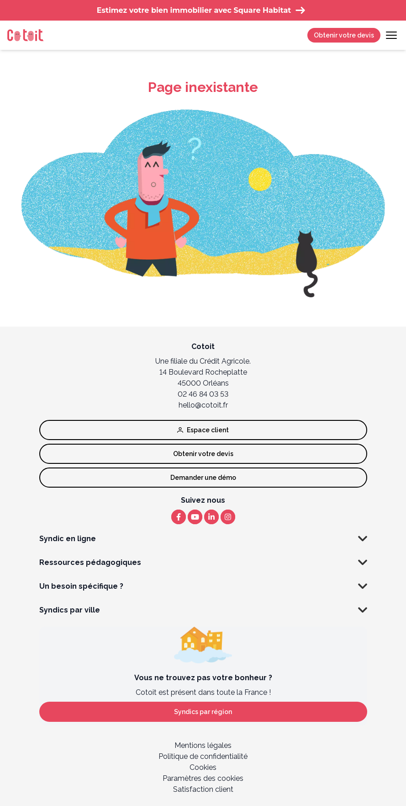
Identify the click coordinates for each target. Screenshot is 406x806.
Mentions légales (203, 745)
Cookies (203, 767)
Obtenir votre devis (344, 35)
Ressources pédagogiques (203, 562)
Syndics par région (203, 711)
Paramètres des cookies (203, 778)
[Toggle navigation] (391, 35)
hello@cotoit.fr (203, 405)
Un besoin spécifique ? (203, 586)
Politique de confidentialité (203, 756)
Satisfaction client (203, 789)
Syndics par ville (203, 610)
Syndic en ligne (203, 538)
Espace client (203, 430)
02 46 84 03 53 (203, 394)
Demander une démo (203, 477)
